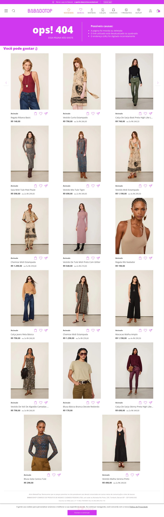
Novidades (69, 13)
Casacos (113, 13)
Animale (14, 114)
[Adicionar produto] (35, 113)
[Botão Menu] (6, 11)
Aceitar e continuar (82, 512)
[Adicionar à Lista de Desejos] (40, 113)
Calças (103, 13)
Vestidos (92, 13)
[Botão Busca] (13, 11)
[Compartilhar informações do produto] (46, 113)
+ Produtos (126, 13)
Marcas (80, 13)
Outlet (138, 13)
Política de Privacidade (139, 506)
